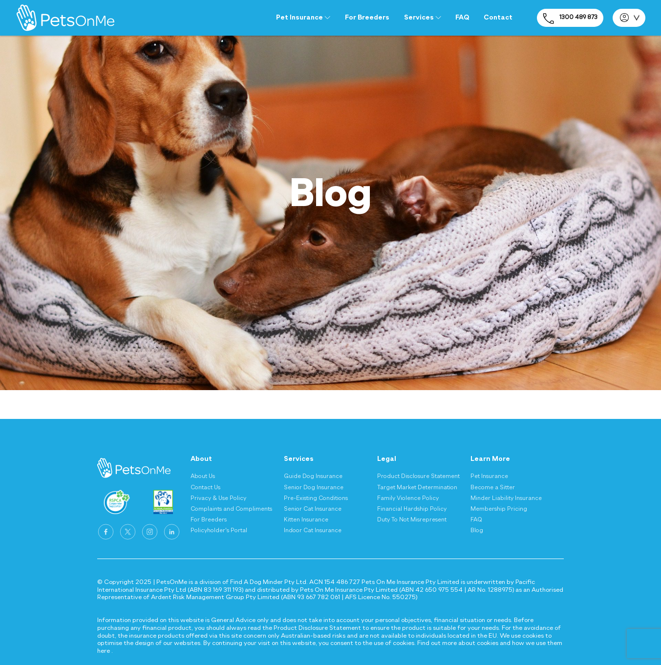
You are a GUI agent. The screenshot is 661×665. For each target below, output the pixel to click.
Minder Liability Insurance (506, 498)
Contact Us (205, 488)
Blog (476, 531)
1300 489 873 (570, 18)
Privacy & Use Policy (218, 498)
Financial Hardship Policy (412, 509)
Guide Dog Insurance (313, 476)
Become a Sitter (492, 488)
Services (422, 17)
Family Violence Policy (408, 498)
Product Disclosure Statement (418, 476)
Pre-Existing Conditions (316, 498)
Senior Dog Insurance (313, 488)
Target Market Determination (417, 488)
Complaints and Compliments (231, 509)
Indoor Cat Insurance (312, 531)
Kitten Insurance (306, 520)
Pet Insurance (303, 17)
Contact (498, 17)
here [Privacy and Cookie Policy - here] (103, 651)
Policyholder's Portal (219, 531)
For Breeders (367, 17)
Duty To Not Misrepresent (412, 520)
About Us (203, 476)
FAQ (462, 17)
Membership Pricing (498, 509)
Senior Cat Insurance (312, 509)
